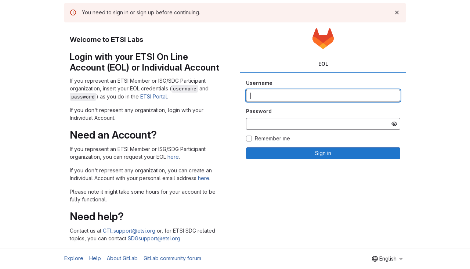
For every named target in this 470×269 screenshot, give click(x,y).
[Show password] (394, 124)
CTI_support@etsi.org (129, 230)
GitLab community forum (172, 258)
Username (259, 83)
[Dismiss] (397, 12)
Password (259, 111)
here (173, 157)
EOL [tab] (323, 64)
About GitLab (122, 258)
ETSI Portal (153, 96)
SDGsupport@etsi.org (154, 238)
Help (95, 258)
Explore (73, 258)
